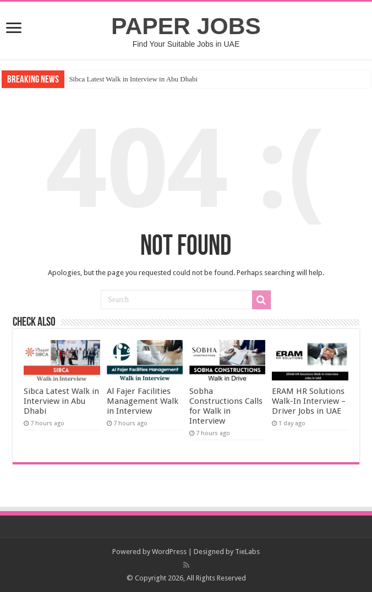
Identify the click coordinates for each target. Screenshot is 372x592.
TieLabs (247, 551)
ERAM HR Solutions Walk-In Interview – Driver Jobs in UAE (309, 401)
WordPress (169, 551)
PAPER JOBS (186, 26)
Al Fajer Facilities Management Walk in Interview (142, 401)
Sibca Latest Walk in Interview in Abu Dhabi (133, 79)
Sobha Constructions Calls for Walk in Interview (225, 406)
